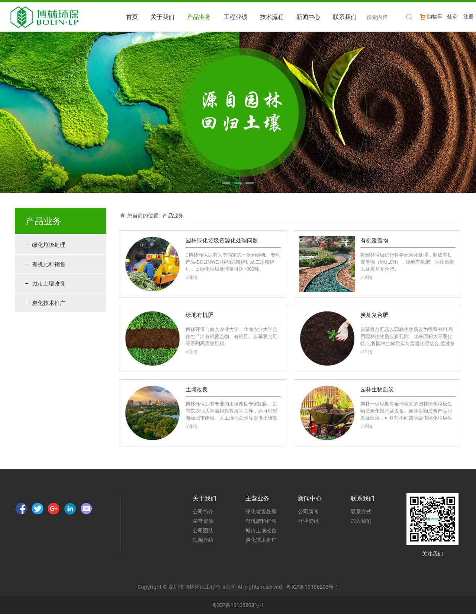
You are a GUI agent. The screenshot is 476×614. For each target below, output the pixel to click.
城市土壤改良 (48, 283)
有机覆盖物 (374, 240)
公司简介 (203, 511)
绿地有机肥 (199, 314)
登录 (452, 16)
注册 (468, 16)
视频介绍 (203, 539)
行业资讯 (308, 520)
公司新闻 (308, 511)
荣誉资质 (203, 520)
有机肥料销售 (48, 264)
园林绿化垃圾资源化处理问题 (222, 240)
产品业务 (199, 17)
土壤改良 (197, 389)
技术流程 (272, 17)
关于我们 (162, 17)
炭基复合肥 (374, 314)
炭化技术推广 (48, 302)
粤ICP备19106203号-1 (312, 586)
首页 (132, 17)
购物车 (431, 16)
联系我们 (345, 17)
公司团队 (203, 530)
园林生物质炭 (377, 389)
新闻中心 (308, 17)
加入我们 (361, 520)
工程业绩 (235, 17)
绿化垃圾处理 (48, 244)
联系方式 (361, 511)
